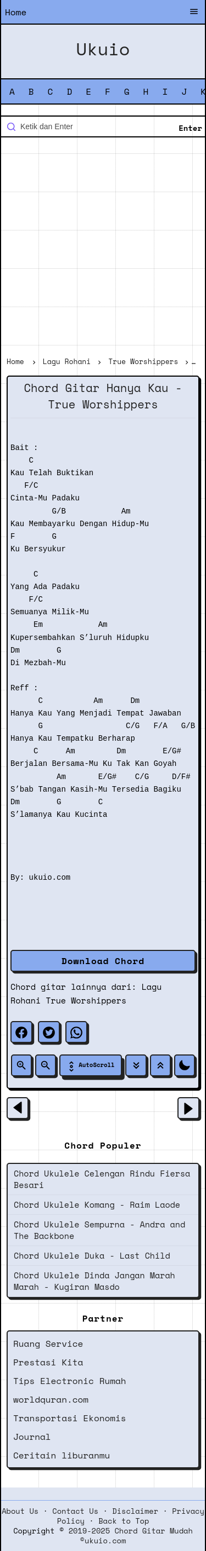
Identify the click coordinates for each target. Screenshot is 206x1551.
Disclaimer (135, 1511)
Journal (32, 1436)
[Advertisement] (103, 248)
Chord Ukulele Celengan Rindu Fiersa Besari (102, 1179)
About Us (20, 1511)
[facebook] (21, 1032)
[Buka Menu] (194, 13)
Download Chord (103, 960)
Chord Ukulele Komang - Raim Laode (97, 1204)
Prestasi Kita (48, 1362)
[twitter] (49, 1032)
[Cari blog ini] (103, 126)
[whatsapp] (76, 1032)
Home (15, 12)
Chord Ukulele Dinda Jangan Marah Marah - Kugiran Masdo (94, 1281)
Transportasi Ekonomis (69, 1418)
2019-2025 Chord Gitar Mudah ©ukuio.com (131, 1535)
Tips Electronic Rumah (69, 1380)
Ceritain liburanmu (61, 1455)
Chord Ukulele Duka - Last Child (92, 1255)
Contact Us (75, 1511)
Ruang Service (48, 1343)
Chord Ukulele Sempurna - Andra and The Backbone (99, 1230)
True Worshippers (86, 1000)
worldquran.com (50, 1399)
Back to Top (123, 1520)
